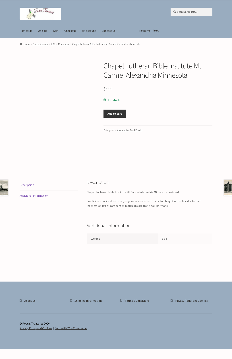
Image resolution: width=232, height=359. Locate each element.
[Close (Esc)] (30, 352)
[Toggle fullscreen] (13, 352)
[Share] (22, 352)
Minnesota (63, 44)
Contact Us (108, 30)
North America (40, 44)
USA (53, 44)
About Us (30, 300)
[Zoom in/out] (4, 352)
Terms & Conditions (137, 300)
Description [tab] (27, 185)
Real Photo (136, 130)
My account (89, 30)
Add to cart (114, 113)
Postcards (26, 30)
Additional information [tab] (34, 195)
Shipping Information (88, 300)
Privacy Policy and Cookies (191, 300)
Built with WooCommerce (71, 328)
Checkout (70, 30)
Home (27, 44)
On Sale (42, 30)
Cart (56, 30)
